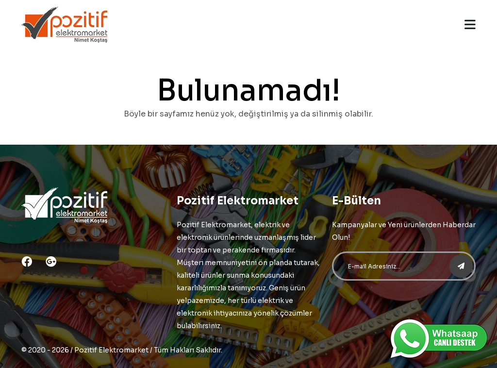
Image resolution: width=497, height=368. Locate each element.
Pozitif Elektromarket (111, 350)
